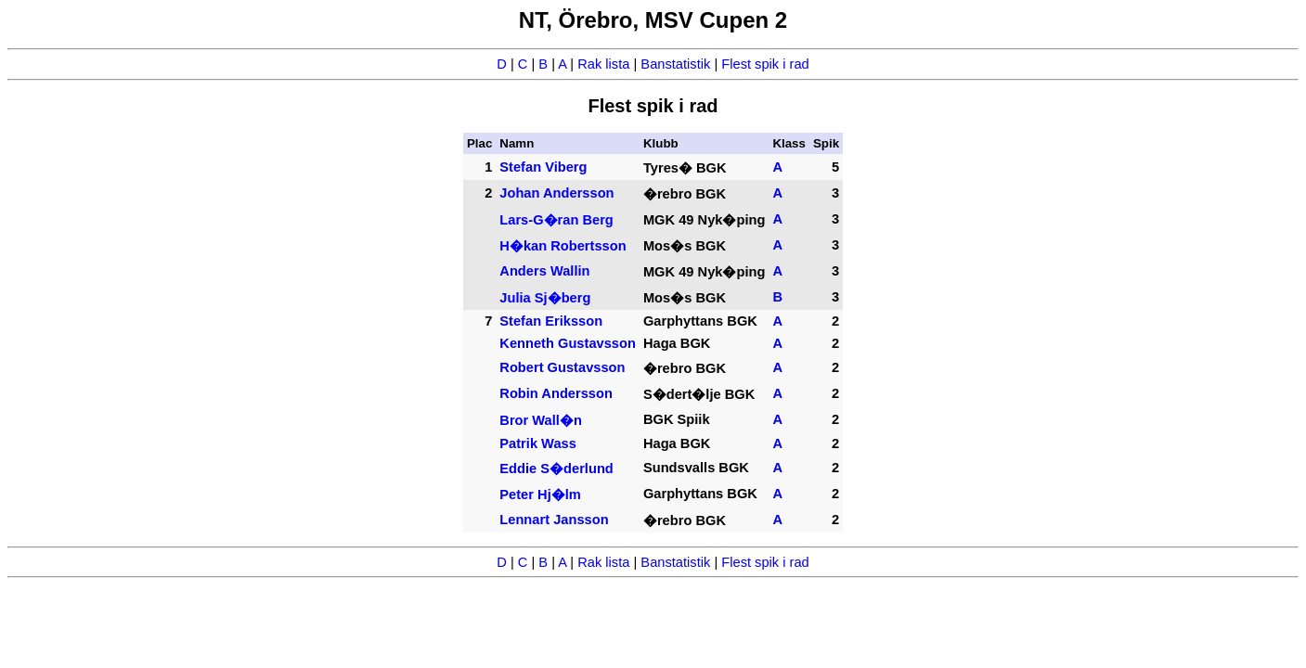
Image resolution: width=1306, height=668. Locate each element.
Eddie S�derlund (556, 468)
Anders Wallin (544, 270)
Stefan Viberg (543, 167)
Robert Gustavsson (562, 367)
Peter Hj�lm (540, 494)
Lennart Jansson (553, 519)
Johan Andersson (556, 193)
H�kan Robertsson (562, 245)
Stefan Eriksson (550, 321)
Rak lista (603, 64)
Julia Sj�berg (544, 297)
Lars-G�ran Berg (556, 219)
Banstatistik (675, 64)
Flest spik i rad (764, 64)
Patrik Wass (537, 443)
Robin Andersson (556, 393)
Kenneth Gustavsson (567, 343)
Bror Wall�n (540, 420)
